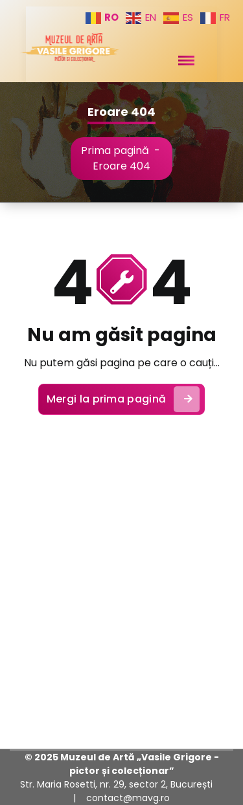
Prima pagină (115, 150)
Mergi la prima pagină (123, 399)
